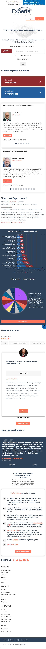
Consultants (4, 572)
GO (23, 64)
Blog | (12, 640)
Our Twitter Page (6, 619)
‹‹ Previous (12, 465)
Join (40, 19)
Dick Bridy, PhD (12, 379)
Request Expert (5, 614)
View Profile (7, 135)
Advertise (4, 612)
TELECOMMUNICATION (19, 343)
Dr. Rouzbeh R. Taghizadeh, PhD (12, 458)
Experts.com (12, 202)
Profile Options (16, 493)
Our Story (4, 590)
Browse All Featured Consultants (13, 185)
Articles (3, 575)
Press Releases (5, 592)
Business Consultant (18, 222)
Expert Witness (6, 222)
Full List (5, 338)
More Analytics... (23, 321)
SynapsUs (15, 540)
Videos (3, 580)
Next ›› (35, 465)
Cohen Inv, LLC (16, 115)
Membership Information (8, 594)
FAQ (2, 597)
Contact (3, 609)
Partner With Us (5, 621)
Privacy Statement (6, 631)
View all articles (23, 423)
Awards (3, 599)
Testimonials (4, 602)
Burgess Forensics (17, 160)
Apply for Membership (23, 551)
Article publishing (13, 530)
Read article (23, 411)
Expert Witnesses (6, 51)
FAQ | (17, 640)
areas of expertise (6, 207)
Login (30, 19)
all (5, 343)
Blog (2, 582)
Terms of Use (5, 629)
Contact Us (23, 640)
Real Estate (23, 373)
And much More (12, 544)
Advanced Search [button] (22, 59)
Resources (4, 577)
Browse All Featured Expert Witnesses (14, 140)
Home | (6, 640)
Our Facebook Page (6, 616)
